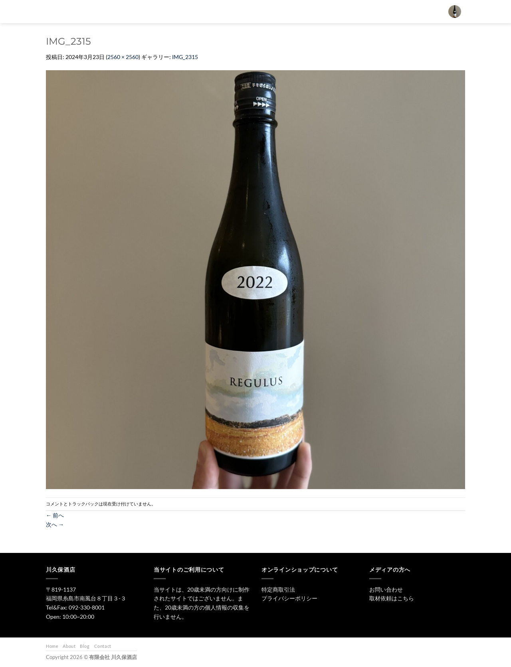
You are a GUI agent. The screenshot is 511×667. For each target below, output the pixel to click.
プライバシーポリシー (289, 598)
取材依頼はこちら (391, 598)
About (69, 646)
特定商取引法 (278, 589)
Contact (102, 646)
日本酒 (259, 11)
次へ (55, 524)
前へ (55, 515)
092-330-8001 (87, 607)
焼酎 (287, 11)
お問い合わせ (376, 11)
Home (52, 646)
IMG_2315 (185, 56)
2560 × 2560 (123, 56)
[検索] (207, 11)
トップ (229, 11)
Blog (84, 646)
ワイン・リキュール (327, 11)
